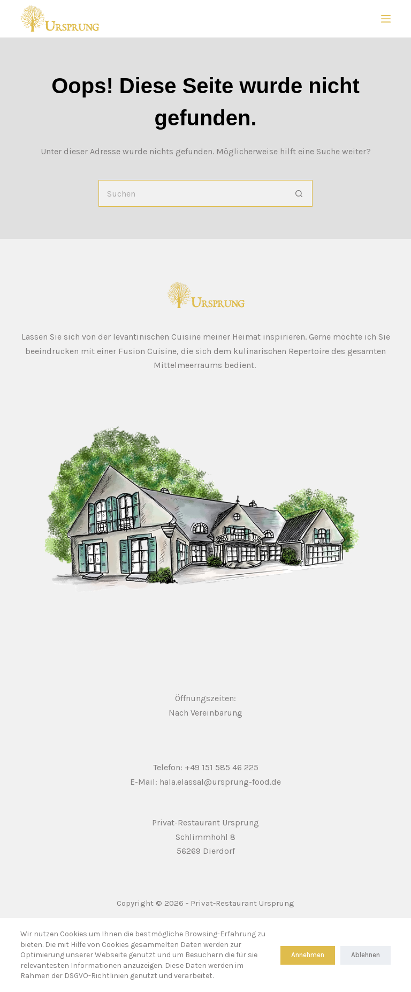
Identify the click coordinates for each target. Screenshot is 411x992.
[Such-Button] (299, 193)
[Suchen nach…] (192, 193)
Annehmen (307, 955)
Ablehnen (365, 955)
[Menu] (386, 19)
